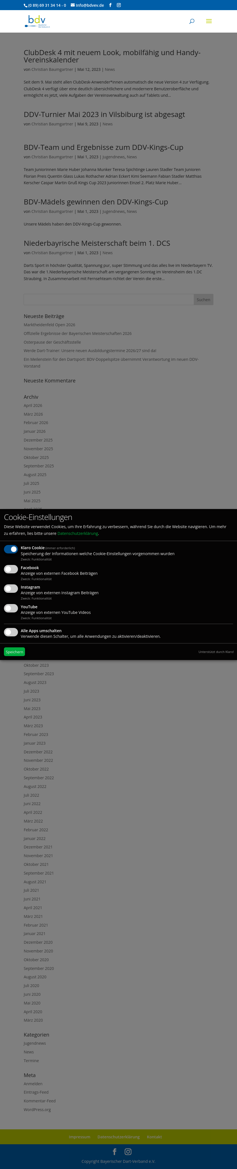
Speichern (14, 651)
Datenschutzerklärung (78, 533)
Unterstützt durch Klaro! (216, 652)
